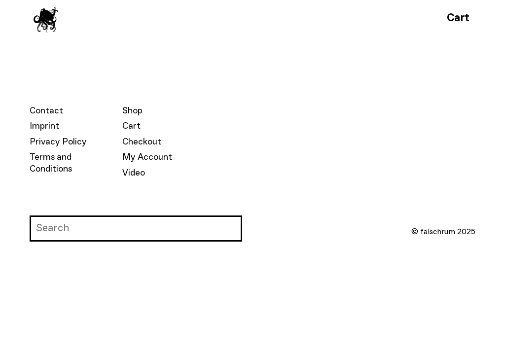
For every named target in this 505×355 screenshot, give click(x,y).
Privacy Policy (58, 142)
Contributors (223, 18)
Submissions (300, 18)
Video (133, 173)
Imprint (44, 126)
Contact (46, 110)
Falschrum (109, 18)
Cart (458, 18)
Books (163, 18)
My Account (147, 157)
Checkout (141, 142)
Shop (132, 110)
